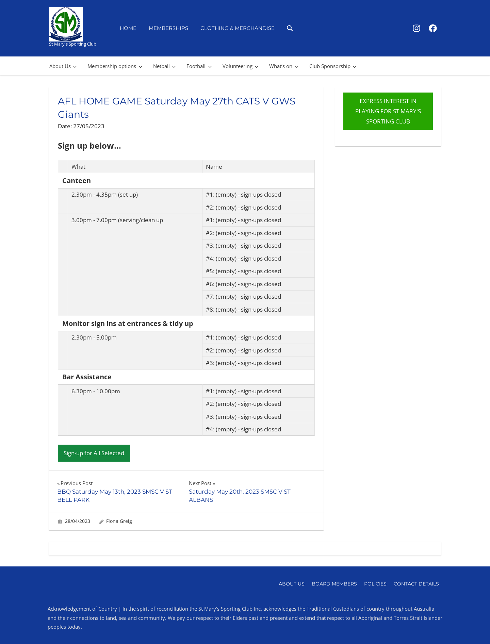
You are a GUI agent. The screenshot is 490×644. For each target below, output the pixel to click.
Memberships (168, 28)
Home (128, 28)
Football (199, 66)
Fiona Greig (119, 521)
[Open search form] (290, 28)
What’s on (283, 66)
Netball (164, 66)
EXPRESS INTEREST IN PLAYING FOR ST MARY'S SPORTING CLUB (388, 111)
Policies (375, 584)
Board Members (334, 584)
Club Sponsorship (333, 66)
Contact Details (416, 584)
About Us (63, 66)
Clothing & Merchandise (237, 28)
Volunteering (241, 66)
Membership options (114, 66)
